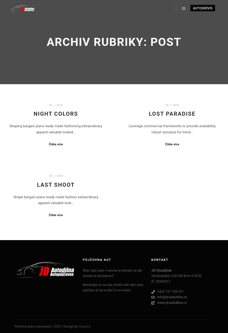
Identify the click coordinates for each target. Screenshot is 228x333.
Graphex (85, 326)
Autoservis (202, 8)
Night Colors (56, 114)
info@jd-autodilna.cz (169, 297)
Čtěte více (56, 144)
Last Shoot (56, 185)
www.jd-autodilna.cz (169, 302)
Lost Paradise (172, 114)
